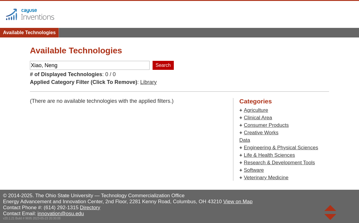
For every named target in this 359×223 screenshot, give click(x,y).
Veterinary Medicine (266, 177)
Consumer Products (266, 125)
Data (244, 140)
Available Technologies (29, 32)
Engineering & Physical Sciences (281, 147)
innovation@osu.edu (60, 213)
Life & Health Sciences (269, 155)
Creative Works (261, 132)
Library (148, 82)
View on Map (237, 201)
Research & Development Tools (279, 162)
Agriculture (256, 110)
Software (254, 170)
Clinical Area (258, 117)
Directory (90, 207)
